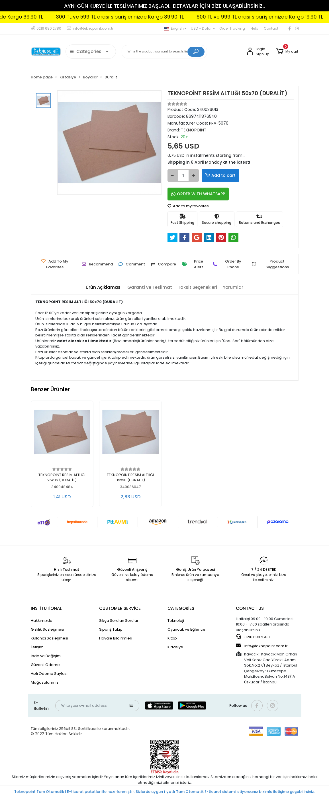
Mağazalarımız (44, 682)
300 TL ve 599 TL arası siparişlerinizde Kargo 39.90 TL (136, 16)
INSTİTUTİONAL (46, 608)
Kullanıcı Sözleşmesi (49, 638)
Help (254, 28)
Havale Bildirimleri (115, 638)
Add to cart (220, 175)
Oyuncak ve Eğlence (186, 629)
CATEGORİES (180, 608)
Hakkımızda (41, 620)
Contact (271, 28)
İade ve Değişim (46, 656)
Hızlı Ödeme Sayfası (49, 673)
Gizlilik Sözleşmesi (47, 629)
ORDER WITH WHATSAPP (198, 194)
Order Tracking (232, 28)
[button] (287, 51)
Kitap (172, 638)
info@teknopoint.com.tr (262, 646)
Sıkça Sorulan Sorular (118, 620)
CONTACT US (250, 608)
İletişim (37, 647)
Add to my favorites (188, 206)
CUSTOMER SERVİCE (120, 608)
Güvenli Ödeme (45, 664)
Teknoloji (175, 620)
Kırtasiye (175, 647)
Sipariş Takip (110, 629)
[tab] (104, 287)
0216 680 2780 (253, 637)
